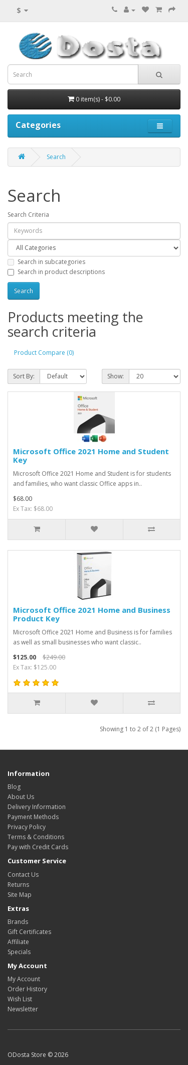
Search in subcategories (46, 261)
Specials (19, 952)
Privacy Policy (27, 827)
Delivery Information (37, 807)
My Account (24, 979)
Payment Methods (33, 817)
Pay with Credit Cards (38, 847)
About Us (21, 796)
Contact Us (23, 874)
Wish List (20, 999)
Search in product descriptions (56, 272)
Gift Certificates (29, 931)
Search (56, 157)
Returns (18, 884)
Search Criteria (28, 214)
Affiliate (18, 942)
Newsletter (23, 1009)
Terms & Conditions (36, 837)
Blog (14, 786)
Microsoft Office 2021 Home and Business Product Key (91, 614)
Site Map (20, 894)
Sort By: (24, 376)
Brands (18, 921)
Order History (27, 989)
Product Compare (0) (44, 352)
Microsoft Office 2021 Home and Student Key (91, 455)
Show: (115, 376)
